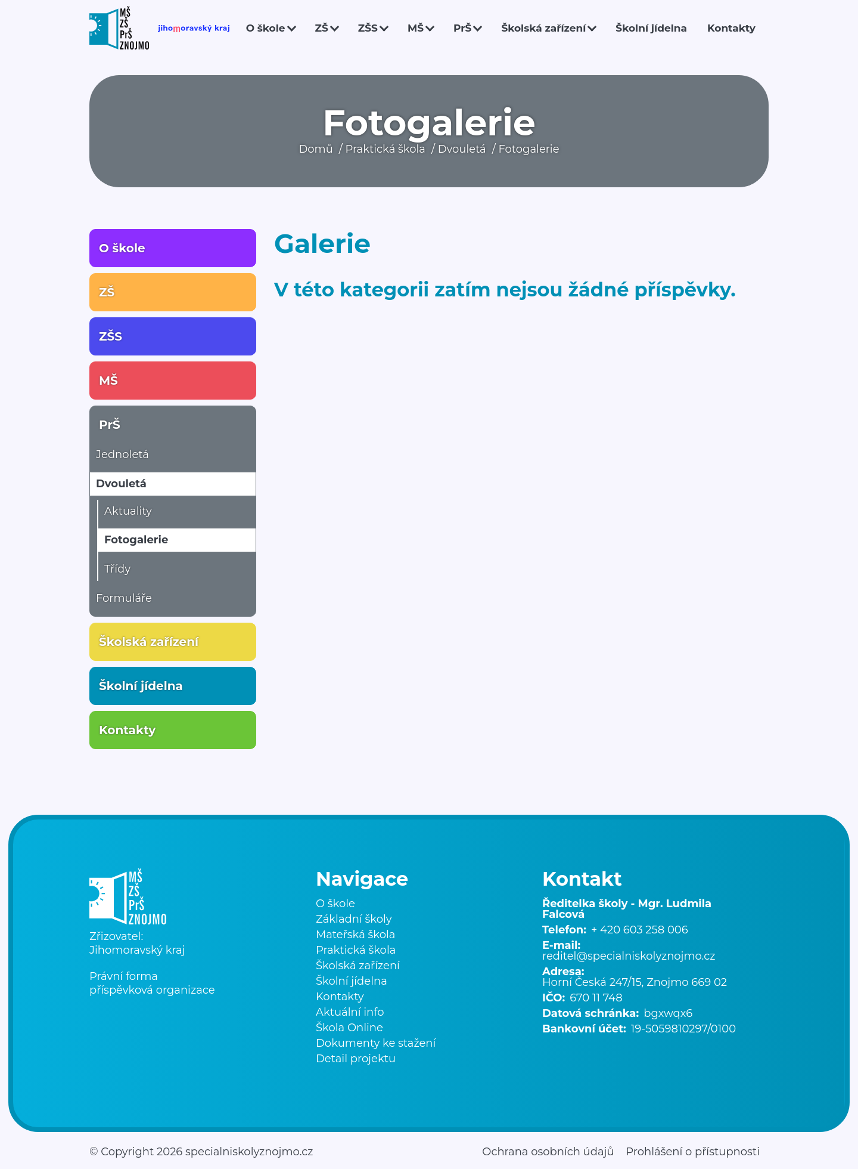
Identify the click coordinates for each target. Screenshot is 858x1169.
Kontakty (731, 28)
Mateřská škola (355, 934)
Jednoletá (122, 454)
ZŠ (321, 28)
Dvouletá (462, 149)
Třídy (117, 569)
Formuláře (124, 598)
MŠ (416, 28)
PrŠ (462, 28)
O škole (265, 28)
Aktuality (128, 511)
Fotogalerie (528, 149)
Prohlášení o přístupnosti (693, 1151)
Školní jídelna (651, 28)
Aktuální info (350, 1012)
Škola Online (349, 1027)
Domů (315, 149)
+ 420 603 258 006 (639, 929)
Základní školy (353, 919)
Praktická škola (385, 149)
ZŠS (368, 28)
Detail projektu (356, 1058)
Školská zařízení (543, 28)
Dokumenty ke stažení (376, 1043)
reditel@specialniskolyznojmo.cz (628, 956)
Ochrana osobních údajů (548, 1151)
